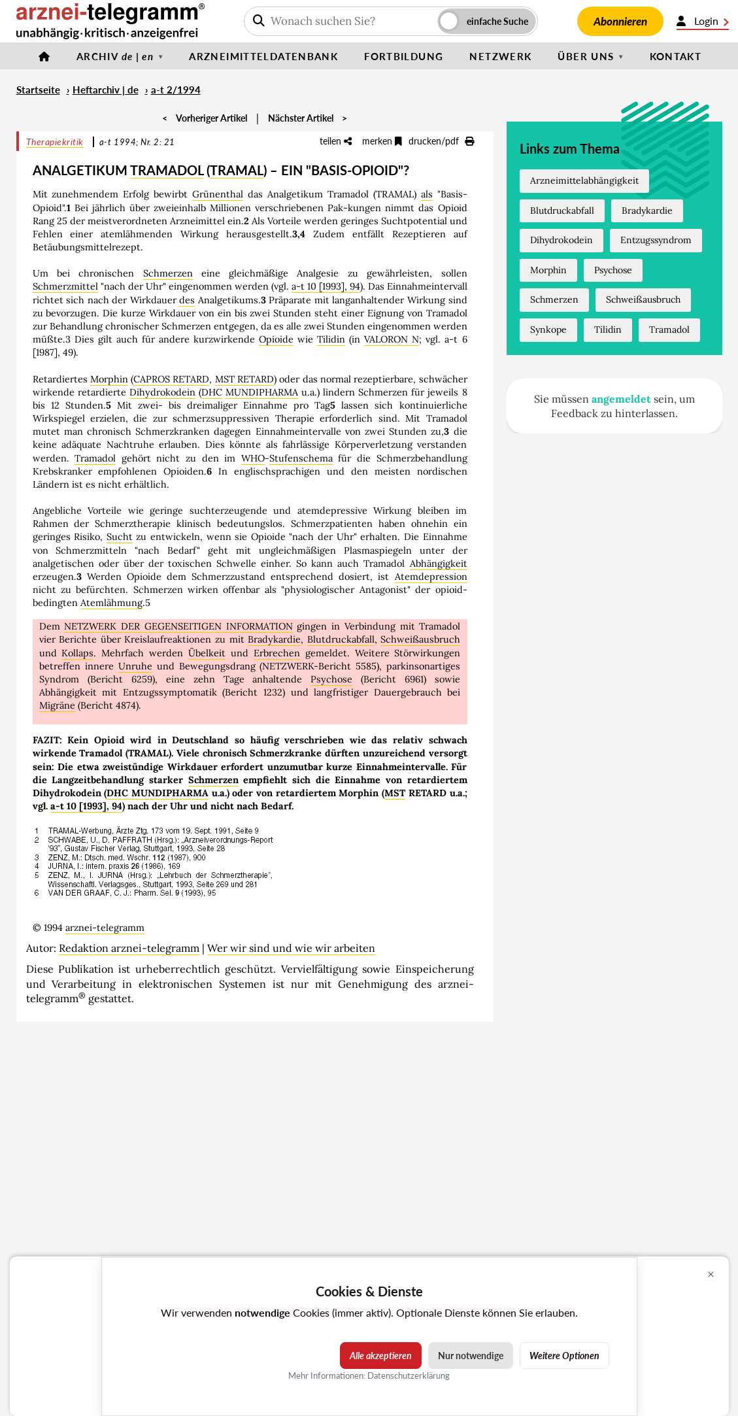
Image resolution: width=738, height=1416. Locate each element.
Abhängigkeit (438, 563)
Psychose (331, 679)
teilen (336, 140)
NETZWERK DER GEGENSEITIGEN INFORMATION (178, 626)
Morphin (109, 379)
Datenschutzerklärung (408, 1375)
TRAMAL (236, 170)
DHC (211, 392)
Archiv (115, 56)
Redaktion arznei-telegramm (129, 947)
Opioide (276, 339)
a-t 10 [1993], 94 (326, 286)
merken (382, 140)
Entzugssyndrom (656, 240)
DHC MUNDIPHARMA (158, 793)
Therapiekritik (55, 141)
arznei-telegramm (104, 928)
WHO (253, 458)
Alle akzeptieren (381, 1355)
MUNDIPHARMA (262, 392)
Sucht (120, 537)
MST (394, 793)
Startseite (38, 89)
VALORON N (391, 339)
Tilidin (331, 339)
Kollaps (77, 653)
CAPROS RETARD (171, 379)
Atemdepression (431, 576)
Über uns (586, 56)
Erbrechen (277, 653)
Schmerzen (168, 273)
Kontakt (676, 56)
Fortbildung (403, 56)
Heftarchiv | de (106, 89)
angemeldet (621, 398)
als (427, 194)
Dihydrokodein (162, 392)
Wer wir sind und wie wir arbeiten (291, 947)
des (187, 300)
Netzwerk (500, 56)
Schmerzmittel (65, 286)
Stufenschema (301, 458)
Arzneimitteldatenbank (263, 56)
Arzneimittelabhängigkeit (584, 180)
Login (703, 21)
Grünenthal (217, 194)
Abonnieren (620, 21)
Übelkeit (207, 653)
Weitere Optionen (564, 1355)
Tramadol (95, 458)
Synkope (548, 329)
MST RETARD (244, 379)
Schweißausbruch (420, 639)
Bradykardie (274, 639)
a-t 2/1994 (176, 89)
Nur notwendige (470, 1355)
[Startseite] (44, 56)
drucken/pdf (441, 140)
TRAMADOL (166, 170)
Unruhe (135, 666)
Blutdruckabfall (341, 639)
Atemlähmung (111, 603)
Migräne (57, 705)
